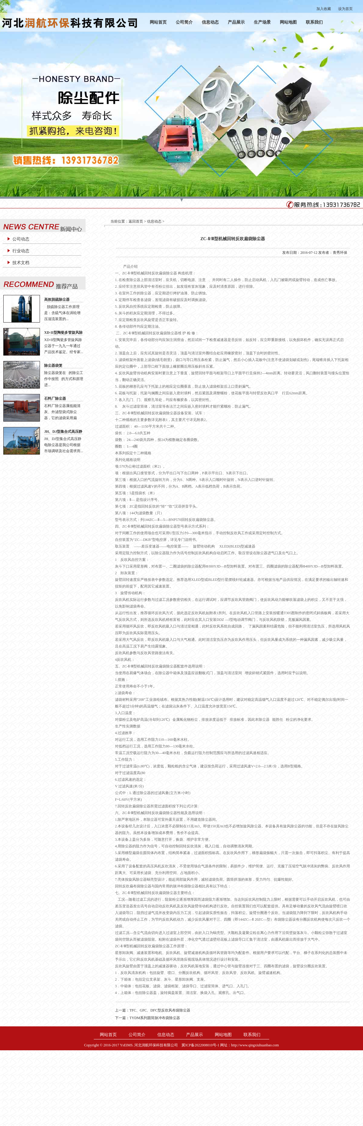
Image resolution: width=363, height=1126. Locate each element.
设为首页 (345, 9)
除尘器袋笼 (53, 365)
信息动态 (210, 22)
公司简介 (184, 22)
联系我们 (314, 22)
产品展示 (236, 22)
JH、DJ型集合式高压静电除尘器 (63, 431)
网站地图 (288, 22)
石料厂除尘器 (55, 398)
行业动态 (20, 251)
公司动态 (20, 239)
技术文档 (20, 262)
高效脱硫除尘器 (57, 299)
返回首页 (136, 221)
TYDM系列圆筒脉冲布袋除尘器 (154, 1018)
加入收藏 (323, 9)
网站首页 (158, 22)
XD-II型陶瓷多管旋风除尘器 (63, 332)
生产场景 (262, 22)
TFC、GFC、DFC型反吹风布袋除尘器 (159, 1010)
